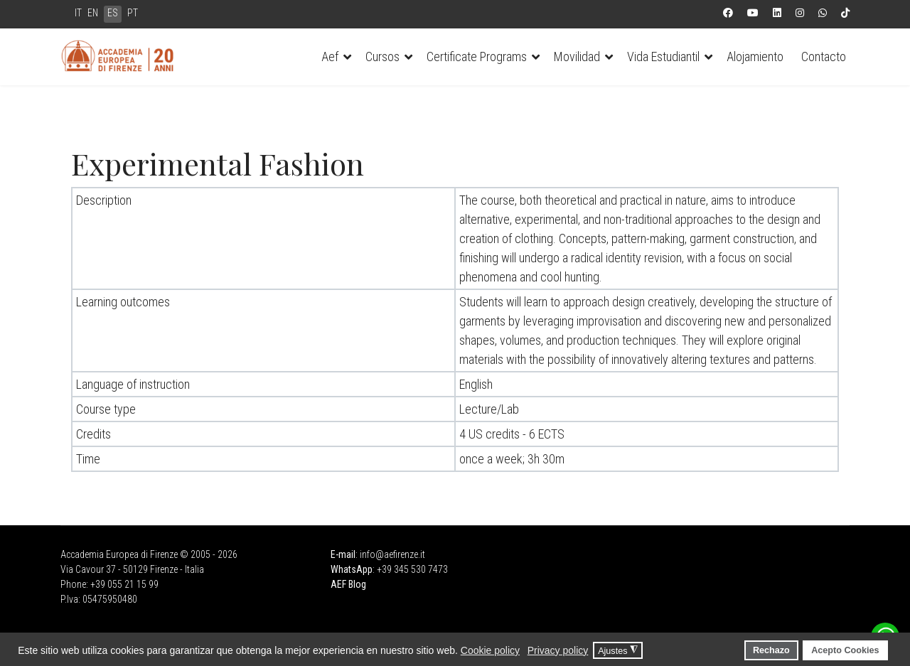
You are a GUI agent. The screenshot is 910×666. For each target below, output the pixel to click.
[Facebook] (728, 12)
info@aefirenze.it (392, 554)
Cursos (382, 56)
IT (78, 12)
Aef (329, 56)
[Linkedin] (777, 12)
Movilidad (577, 56)
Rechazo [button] (771, 650)
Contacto (823, 56)
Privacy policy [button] (558, 650)
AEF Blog (348, 584)
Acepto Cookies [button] (845, 650)
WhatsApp (352, 569)
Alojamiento (755, 56)
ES (112, 12)
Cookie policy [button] (490, 650)
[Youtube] (753, 12)
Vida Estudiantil (663, 56)
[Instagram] (800, 12)
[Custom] (845, 12)
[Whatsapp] (822, 12)
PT (132, 12)
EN (92, 12)
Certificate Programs (477, 56)
